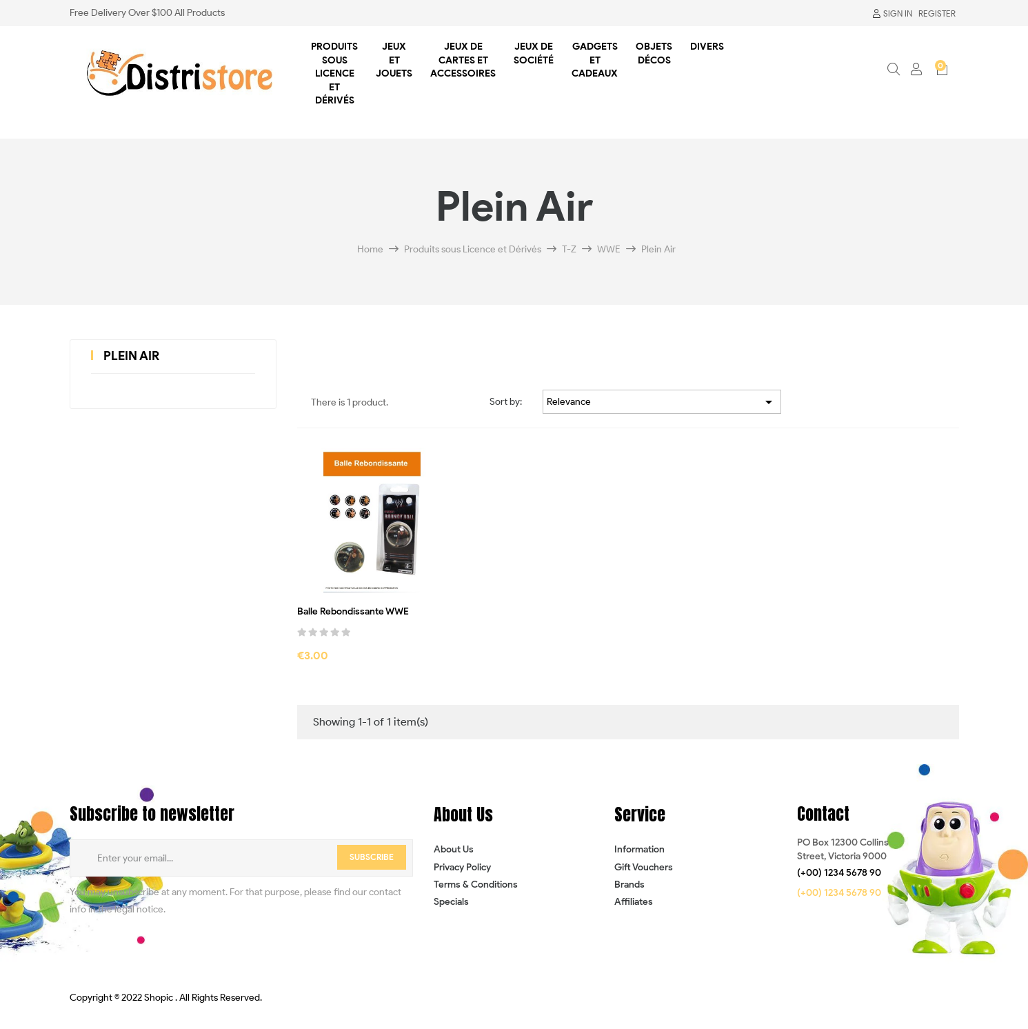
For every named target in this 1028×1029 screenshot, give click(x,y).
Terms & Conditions (476, 884)
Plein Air (131, 355)
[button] (839, 873)
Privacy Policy (462, 867)
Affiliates (633, 902)
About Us (454, 849)
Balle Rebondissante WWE (353, 611)
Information (639, 849)
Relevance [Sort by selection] (662, 402)
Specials (451, 902)
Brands (629, 884)
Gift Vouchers (643, 867)
